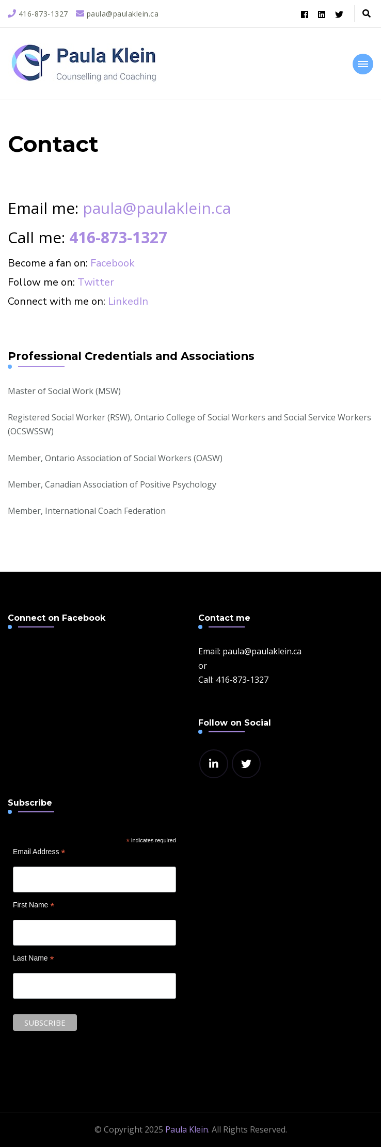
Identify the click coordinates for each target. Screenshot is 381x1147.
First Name (34, 905)
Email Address (39, 852)
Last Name (33, 958)
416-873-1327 (118, 237)
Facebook (112, 263)
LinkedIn (128, 301)
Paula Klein (186, 1129)
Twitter (95, 282)
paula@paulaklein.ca (157, 207)
